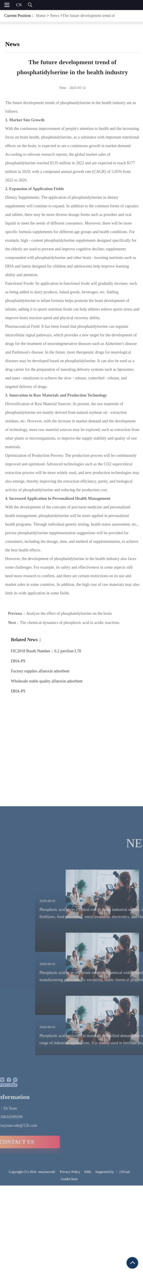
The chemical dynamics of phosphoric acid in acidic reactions (79, 623)
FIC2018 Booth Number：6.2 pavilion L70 (55, 651)
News (54, 15)
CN (19, 5)
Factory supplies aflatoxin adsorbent (49, 671)
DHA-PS (27, 661)
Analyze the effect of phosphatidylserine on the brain (78, 613)
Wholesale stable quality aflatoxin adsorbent (56, 681)
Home (41, 15)
